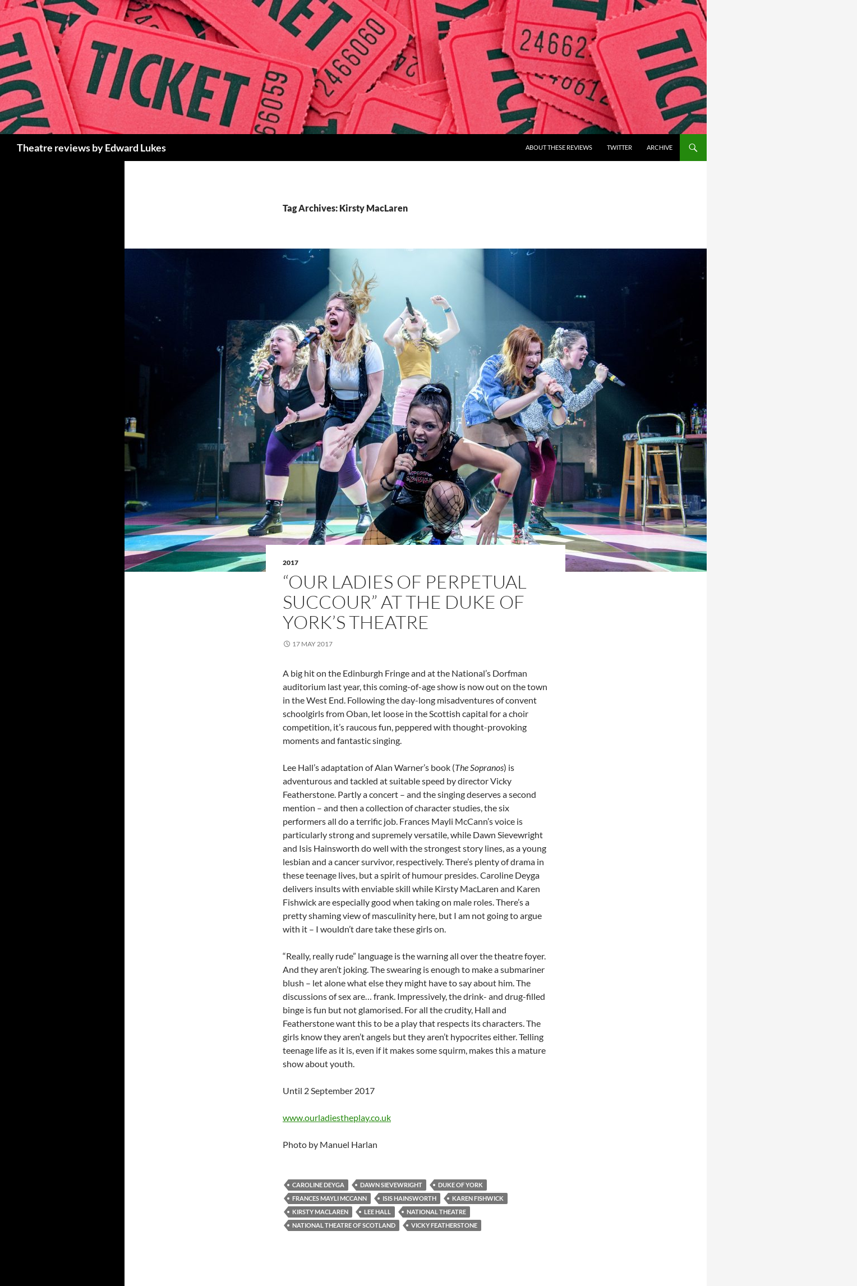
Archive (659, 147)
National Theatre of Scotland (343, 1225)
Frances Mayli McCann (329, 1198)
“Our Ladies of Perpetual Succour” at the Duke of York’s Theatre (405, 601)
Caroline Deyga (318, 1184)
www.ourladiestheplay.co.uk (337, 1117)
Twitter (619, 147)
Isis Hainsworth (409, 1198)
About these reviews (559, 147)
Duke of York (460, 1184)
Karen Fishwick (478, 1198)
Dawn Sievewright (391, 1184)
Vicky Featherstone (444, 1225)
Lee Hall (377, 1211)
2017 (290, 562)
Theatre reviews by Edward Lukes (91, 147)
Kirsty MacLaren (320, 1211)
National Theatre (436, 1211)
